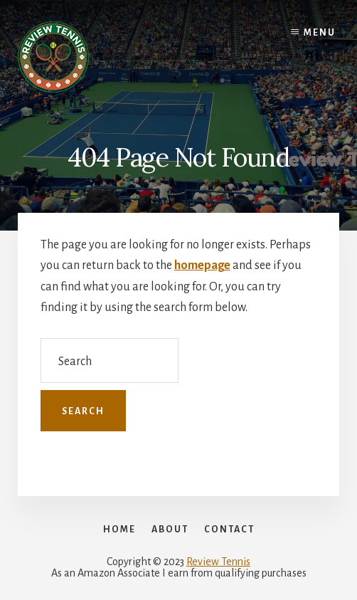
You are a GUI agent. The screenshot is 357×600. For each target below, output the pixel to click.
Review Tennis (218, 561)
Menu (320, 33)
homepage (202, 265)
